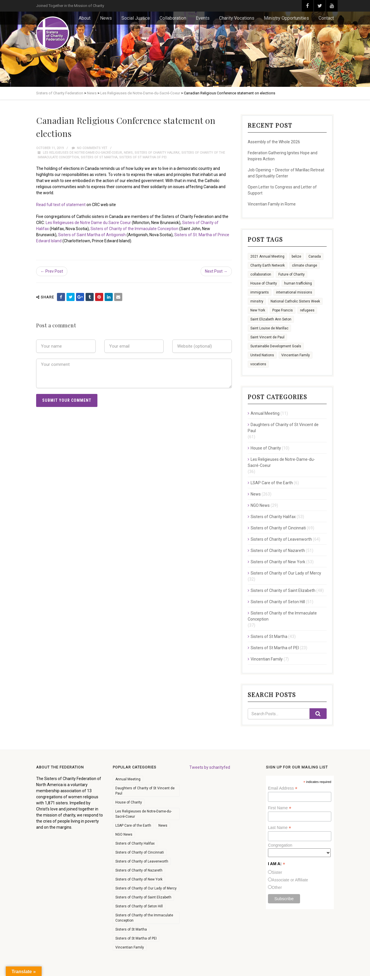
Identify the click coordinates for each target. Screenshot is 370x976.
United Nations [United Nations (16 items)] (262, 355)
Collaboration (173, 18)
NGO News (260, 505)
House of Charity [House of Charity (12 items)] (263, 283)
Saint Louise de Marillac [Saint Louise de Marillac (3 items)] (269, 328)
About (84, 18)
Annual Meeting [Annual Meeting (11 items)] (127, 779)
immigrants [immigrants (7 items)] (259, 292)
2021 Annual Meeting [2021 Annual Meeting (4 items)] (267, 256)
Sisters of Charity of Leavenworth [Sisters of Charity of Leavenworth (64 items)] (141, 861)
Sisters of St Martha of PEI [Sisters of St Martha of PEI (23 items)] (136, 938)
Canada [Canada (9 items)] (314, 256)
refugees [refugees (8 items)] (307, 310)
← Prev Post (51, 271)
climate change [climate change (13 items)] (304, 265)
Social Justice (135, 18)
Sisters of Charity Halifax (157, 153)
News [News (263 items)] (162, 825)
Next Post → (216, 271)
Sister (277, 872)
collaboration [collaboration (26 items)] (260, 274)
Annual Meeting (265, 413)
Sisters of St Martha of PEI (142, 157)
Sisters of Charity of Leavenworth (281, 539)
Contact (326, 18)
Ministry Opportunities (286, 18)
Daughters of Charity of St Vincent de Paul (283, 427)
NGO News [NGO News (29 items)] (123, 834)
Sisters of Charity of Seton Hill (278, 601)
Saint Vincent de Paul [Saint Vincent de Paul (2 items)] (267, 337)
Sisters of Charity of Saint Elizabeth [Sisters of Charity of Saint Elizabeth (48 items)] (143, 897)
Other (277, 887)
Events (203, 18)
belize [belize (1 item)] (296, 256)
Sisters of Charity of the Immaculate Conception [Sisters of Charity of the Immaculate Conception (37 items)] (144, 917)
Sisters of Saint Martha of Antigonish (92, 234)
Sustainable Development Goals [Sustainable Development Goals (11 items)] (275, 346)
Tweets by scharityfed (209, 767)
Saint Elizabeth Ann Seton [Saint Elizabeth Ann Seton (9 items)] (270, 319)
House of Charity (266, 448)
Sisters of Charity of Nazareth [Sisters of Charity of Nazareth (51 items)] (138, 870)
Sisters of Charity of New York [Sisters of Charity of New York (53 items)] (138, 879)
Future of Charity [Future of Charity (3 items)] (291, 274)
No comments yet (89, 148)
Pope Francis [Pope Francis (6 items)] (282, 310)
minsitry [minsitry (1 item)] (256, 301)
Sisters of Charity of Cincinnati (278, 528)
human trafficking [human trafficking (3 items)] (298, 283)
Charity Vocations (236, 18)
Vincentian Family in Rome (272, 204)
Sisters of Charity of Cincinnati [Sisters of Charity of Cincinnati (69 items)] (139, 852)
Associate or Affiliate (290, 880)
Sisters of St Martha (99, 157)
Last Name (279, 827)
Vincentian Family (267, 659)
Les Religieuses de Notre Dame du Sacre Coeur (88, 222)
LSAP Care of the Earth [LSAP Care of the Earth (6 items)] (133, 825)
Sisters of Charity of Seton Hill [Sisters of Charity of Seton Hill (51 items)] (139, 906)
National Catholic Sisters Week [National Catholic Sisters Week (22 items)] (295, 301)
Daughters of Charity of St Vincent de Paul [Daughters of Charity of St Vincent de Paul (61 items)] (145, 790)
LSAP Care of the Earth (272, 482)
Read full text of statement (61, 204)
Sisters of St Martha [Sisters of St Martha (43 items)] (131, 929)
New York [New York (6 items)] (257, 310)
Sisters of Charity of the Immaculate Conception (134, 228)
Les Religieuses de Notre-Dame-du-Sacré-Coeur (82, 153)
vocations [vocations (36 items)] (258, 364)
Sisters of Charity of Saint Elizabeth (283, 590)
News (106, 18)
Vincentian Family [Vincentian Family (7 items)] (129, 947)
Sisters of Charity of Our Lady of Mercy (286, 573)
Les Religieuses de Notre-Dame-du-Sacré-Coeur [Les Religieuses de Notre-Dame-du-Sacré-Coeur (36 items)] (143, 814)
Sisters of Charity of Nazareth (278, 550)
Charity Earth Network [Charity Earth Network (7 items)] (267, 265)
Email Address (282, 788)
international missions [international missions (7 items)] (294, 292)
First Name (279, 808)
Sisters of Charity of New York (278, 561)
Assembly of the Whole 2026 (274, 142)
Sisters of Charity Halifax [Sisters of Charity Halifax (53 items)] (135, 843)
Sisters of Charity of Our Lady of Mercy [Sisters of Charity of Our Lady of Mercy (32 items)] (146, 888)
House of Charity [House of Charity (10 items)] (128, 802)
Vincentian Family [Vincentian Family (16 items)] (295, 355)
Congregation (280, 845)
